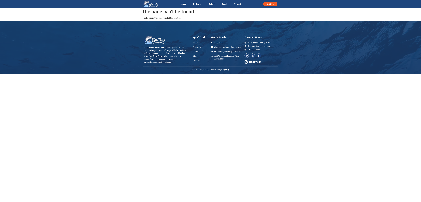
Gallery (211, 3)
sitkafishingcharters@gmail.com (157, 61)
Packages (197, 3)
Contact (237, 3)
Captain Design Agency (219, 69)
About (224, 3)
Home (183, 3)
